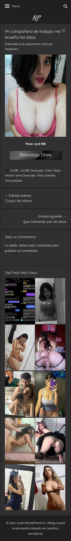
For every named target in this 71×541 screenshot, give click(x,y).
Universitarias (13, 180)
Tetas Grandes (46, 175)
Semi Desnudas (25, 175)
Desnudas (37, 170)
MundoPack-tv (35, 523)
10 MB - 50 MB (19, 170)
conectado (43, 245)
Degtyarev (12, 49)
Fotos (48, 170)
